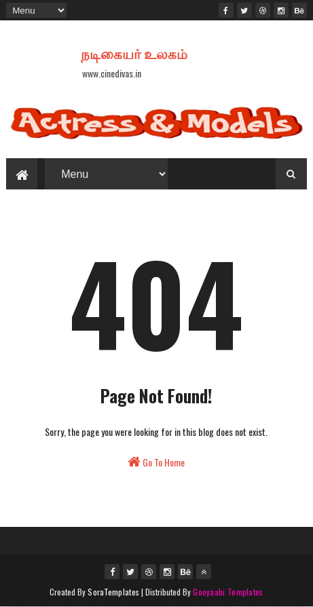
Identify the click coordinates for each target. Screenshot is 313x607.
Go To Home (156, 462)
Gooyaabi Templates (228, 591)
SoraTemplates (113, 591)
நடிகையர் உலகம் (134, 53)
